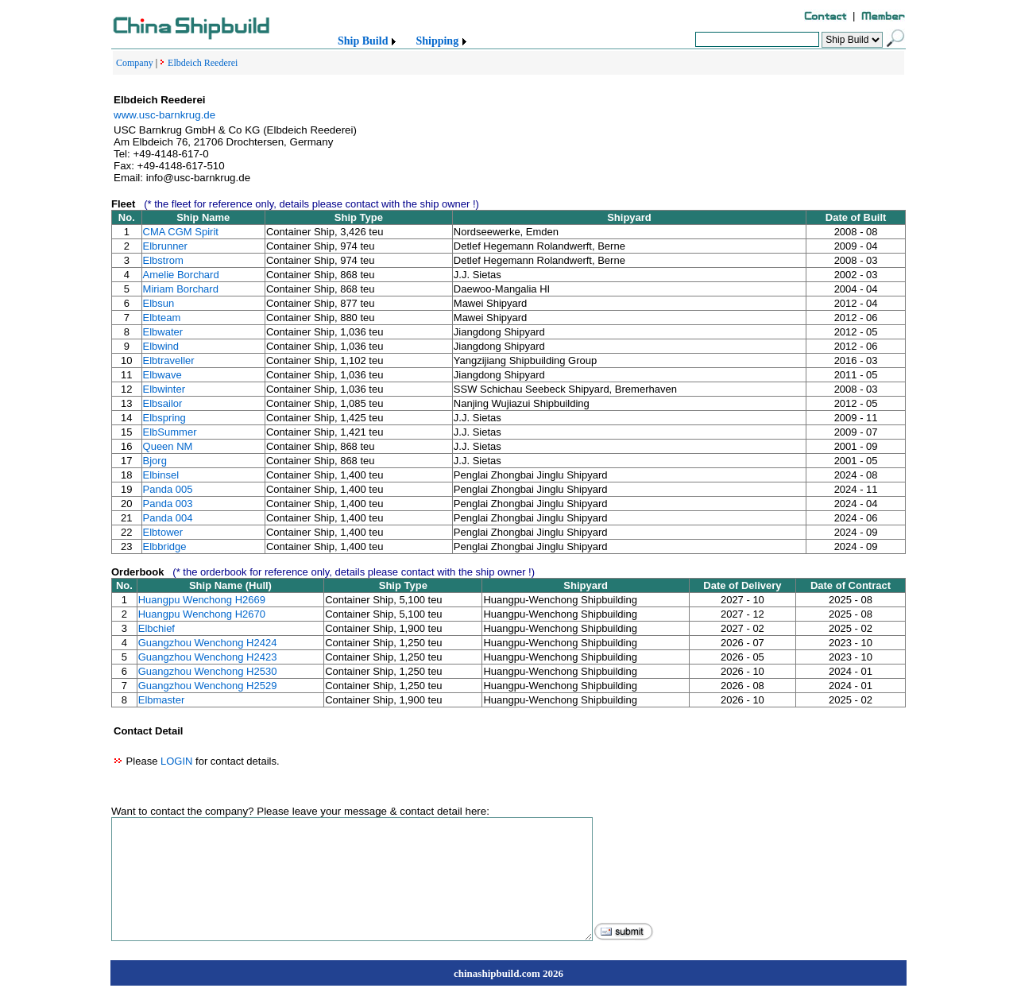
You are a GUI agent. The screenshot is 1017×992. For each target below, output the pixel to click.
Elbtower (163, 532)
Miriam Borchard (180, 289)
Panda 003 (168, 504)
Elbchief (156, 628)
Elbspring (164, 418)
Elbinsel (161, 475)
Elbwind (161, 346)
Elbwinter (164, 389)
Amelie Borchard (181, 275)
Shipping (437, 41)
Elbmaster (161, 700)
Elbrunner (165, 246)
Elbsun (159, 303)
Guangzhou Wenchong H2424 (207, 643)
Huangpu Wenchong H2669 (201, 600)
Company (134, 62)
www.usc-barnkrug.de (164, 115)
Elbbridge (165, 546)
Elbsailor (163, 403)
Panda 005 (168, 489)
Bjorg (155, 461)
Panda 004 (168, 518)
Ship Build (363, 41)
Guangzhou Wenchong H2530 (207, 671)
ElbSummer (170, 432)
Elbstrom (163, 260)
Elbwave (162, 375)
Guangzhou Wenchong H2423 (207, 657)
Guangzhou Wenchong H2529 (207, 686)
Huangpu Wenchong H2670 (201, 614)
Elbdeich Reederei (203, 62)
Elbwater (163, 332)
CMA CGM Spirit (180, 232)
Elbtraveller (169, 360)
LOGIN (176, 761)
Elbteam (162, 318)
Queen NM (168, 446)
